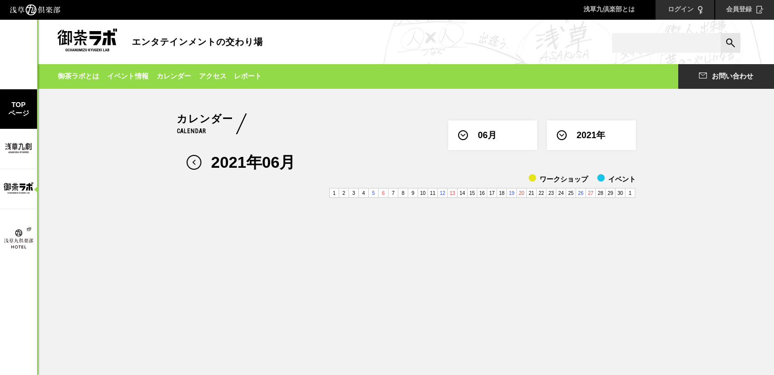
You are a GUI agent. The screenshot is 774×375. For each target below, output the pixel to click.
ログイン (685, 9)
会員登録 (745, 9)
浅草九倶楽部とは (609, 9)
